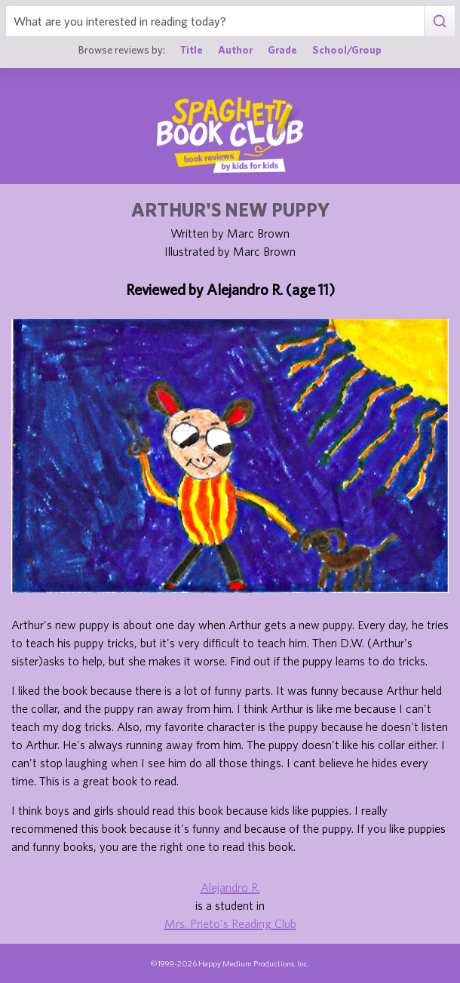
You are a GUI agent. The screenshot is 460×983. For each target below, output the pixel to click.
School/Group (347, 50)
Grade (282, 50)
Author (235, 50)
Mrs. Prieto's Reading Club (230, 923)
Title (191, 50)
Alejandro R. (230, 887)
